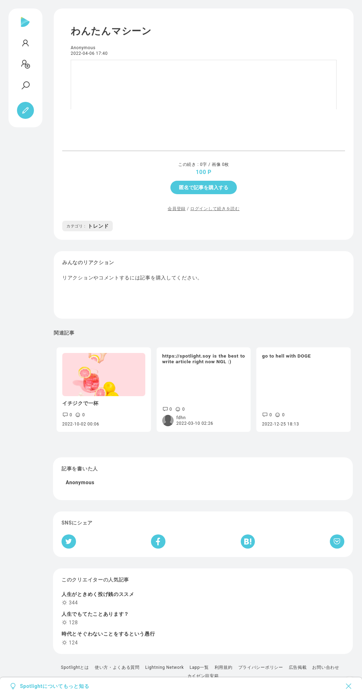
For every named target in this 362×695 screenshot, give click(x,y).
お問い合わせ (325, 667)
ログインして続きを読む (215, 208)
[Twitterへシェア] (69, 541)
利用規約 (224, 667)
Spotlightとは (75, 667)
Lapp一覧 (199, 667)
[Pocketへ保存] (337, 541)
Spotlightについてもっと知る (54, 686)
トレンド (87, 226)
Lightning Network (164, 667)
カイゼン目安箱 (203, 676)
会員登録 (177, 208)
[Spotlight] (25, 27)
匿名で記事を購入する (203, 187)
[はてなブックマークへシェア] (248, 541)
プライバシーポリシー (260, 667)
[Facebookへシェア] (158, 541)
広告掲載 (298, 667)
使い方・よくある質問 (117, 667)
